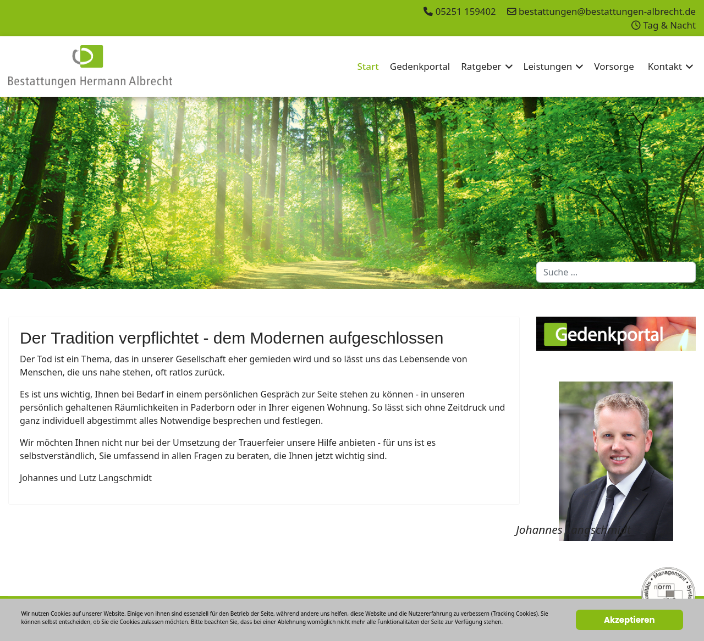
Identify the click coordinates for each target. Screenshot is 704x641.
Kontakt (665, 66)
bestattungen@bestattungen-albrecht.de (607, 11)
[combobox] (616, 272)
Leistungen (548, 66)
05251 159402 (466, 11)
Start (367, 66)
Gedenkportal (420, 66)
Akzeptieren (629, 620)
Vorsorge (614, 66)
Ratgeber (481, 66)
